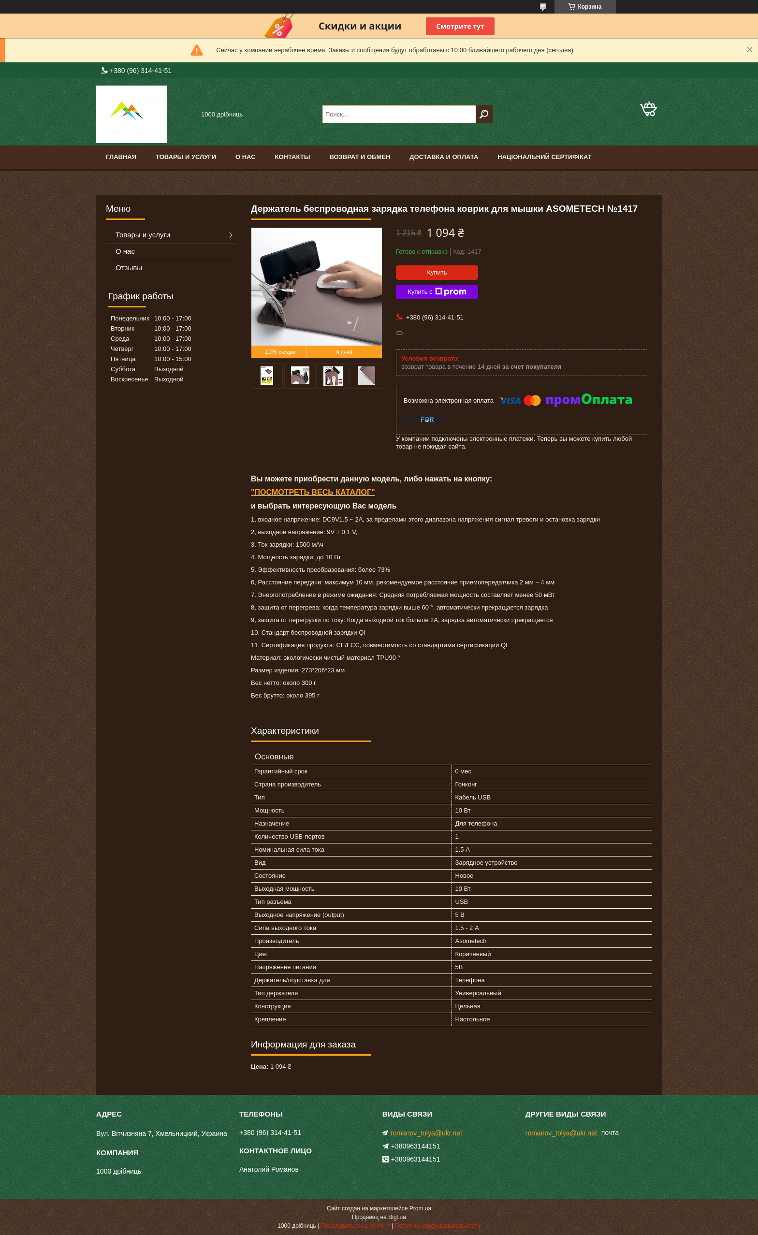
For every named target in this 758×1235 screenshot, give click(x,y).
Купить (437, 272)
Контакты (292, 156)
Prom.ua (420, 1208)
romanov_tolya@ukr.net (426, 1133)
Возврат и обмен (359, 156)
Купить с (437, 292)
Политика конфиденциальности (438, 1225)
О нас (245, 156)
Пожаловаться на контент (355, 1225)
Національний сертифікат (544, 156)
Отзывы (129, 267)
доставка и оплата (443, 156)
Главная (121, 156)
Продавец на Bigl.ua (379, 1217)
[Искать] (484, 114)
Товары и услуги (186, 156)
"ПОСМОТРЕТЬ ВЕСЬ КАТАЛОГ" (313, 492)
